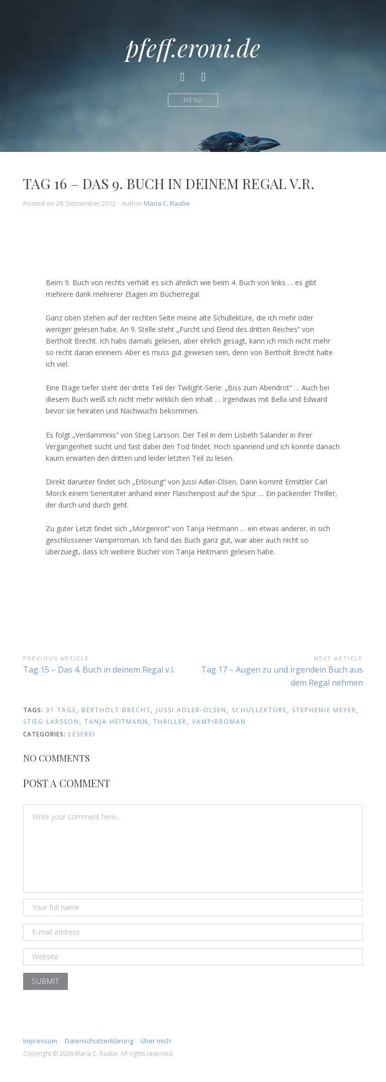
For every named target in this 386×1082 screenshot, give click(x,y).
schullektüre (259, 710)
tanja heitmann (116, 721)
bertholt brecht (116, 710)
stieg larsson (51, 721)
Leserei (81, 734)
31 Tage (61, 710)
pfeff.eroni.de (193, 47)
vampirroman (219, 721)
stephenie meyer (324, 710)
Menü (193, 100)
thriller (170, 721)
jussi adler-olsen (191, 710)
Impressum (40, 1040)
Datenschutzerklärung (99, 1040)
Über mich (155, 1040)
